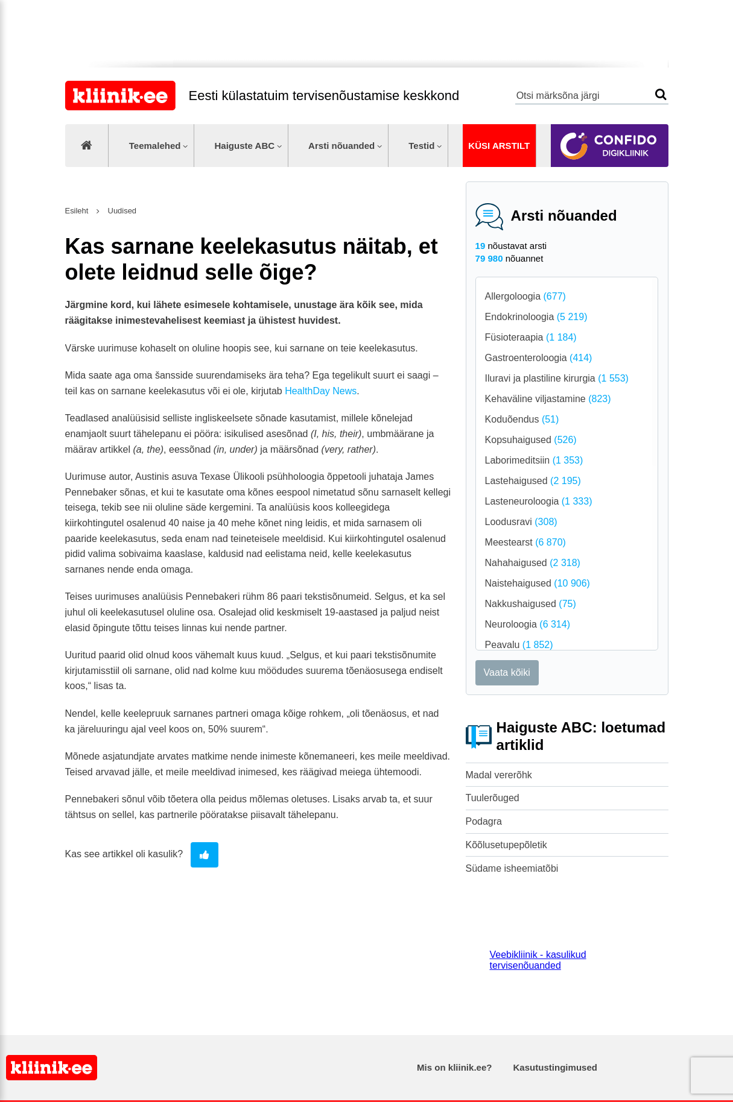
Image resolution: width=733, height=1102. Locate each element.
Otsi (660, 94)
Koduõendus (522, 419)
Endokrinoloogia (536, 317)
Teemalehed (155, 145)
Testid (421, 145)
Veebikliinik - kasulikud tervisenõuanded (538, 960)
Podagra (484, 821)
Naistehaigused (537, 583)
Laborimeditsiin (534, 460)
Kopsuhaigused (531, 440)
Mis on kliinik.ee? (454, 1067)
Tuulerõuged (492, 798)
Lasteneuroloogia (538, 501)
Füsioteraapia (531, 337)
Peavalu (519, 645)
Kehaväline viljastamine (548, 399)
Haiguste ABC (244, 145)
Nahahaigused (532, 563)
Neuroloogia (527, 624)
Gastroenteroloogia (538, 358)
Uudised (121, 210)
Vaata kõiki (507, 672)
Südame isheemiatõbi (512, 868)
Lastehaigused (533, 481)
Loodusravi (521, 522)
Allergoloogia (525, 296)
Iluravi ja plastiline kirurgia (557, 378)
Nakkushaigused (530, 604)
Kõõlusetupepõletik (506, 845)
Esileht (77, 210)
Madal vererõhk (499, 775)
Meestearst (525, 542)
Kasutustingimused (555, 1067)
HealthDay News (321, 391)
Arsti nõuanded (341, 145)
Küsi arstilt (499, 145)
